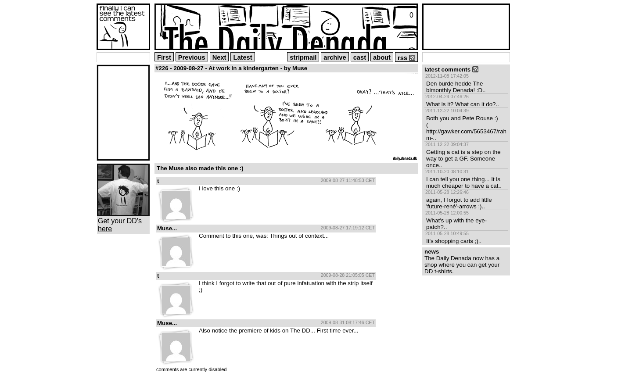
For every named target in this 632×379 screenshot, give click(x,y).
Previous (191, 57)
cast (359, 57)
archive (334, 57)
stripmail (303, 57)
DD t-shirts (438, 271)
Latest (242, 57)
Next (219, 57)
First (164, 57)
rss (406, 57)
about (382, 57)
